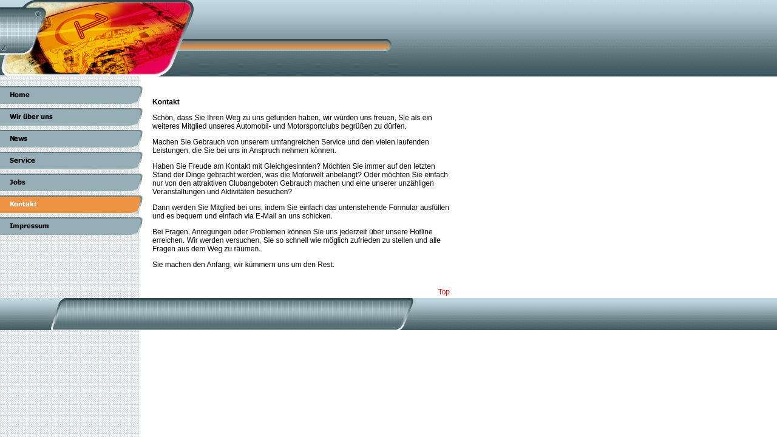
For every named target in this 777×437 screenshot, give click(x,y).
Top (444, 292)
